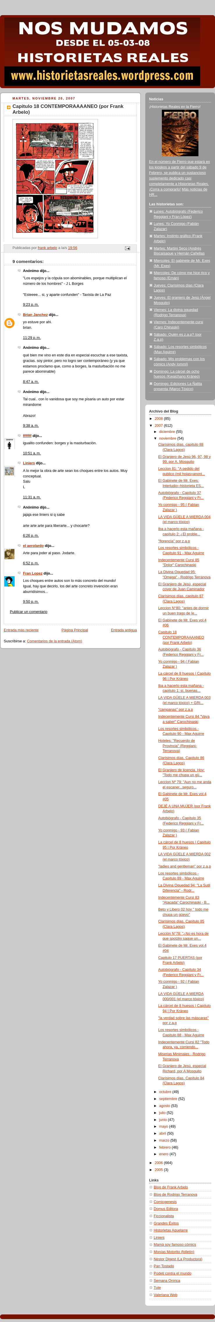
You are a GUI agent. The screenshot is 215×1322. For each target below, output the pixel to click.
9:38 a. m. (31, 426)
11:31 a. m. (32, 497)
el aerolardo (33, 546)
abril (163, 1133)
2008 (159, 419)
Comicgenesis (165, 1202)
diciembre (167, 432)
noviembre (168, 438)
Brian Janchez (35, 315)
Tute (157, 1288)
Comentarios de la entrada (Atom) (54, 641)
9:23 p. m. (31, 305)
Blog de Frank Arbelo (171, 1187)
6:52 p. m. (31, 563)
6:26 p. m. (31, 536)
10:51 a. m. (32, 453)
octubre (166, 1092)
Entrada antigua (124, 630)
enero (164, 1154)
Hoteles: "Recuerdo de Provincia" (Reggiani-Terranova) (177, 746)
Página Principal (75, 630)
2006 (159, 1163)
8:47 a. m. (31, 382)
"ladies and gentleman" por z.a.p (184, 866)
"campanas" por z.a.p (175, 710)
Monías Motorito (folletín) (174, 1252)
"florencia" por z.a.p (174, 541)
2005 (159, 1170)
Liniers (29, 463)
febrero (165, 1147)
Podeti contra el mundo (172, 1273)
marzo (165, 1140)
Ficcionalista (164, 1216)
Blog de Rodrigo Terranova (175, 1195)
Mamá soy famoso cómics (175, 1245)
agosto (165, 1106)
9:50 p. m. (31, 602)
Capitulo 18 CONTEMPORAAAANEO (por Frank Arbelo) (181, 637)
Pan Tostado (164, 1266)
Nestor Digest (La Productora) (178, 1259)
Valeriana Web (166, 1295)
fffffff (27, 436)
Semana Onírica (167, 1281)
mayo (164, 1126)
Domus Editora (166, 1209)
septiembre (168, 1099)
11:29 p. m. (32, 338)
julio (163, 1113)
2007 (159, 426)
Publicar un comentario (28, 612)
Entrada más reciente (21, 630)
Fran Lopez (32, 573)
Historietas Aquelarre (171, 1230)
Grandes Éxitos (166, 1223)
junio (163, 1120)
